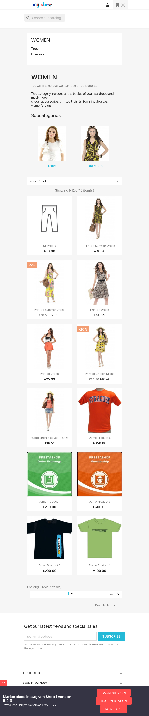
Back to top (106, 605)
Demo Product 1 (99, 565)
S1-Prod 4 (49, 246)
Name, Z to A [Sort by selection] (74, 181)
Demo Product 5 (100, 438)
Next (115, 594)
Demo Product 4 (49, 501)
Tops (35, 49)
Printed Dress (99, 310)
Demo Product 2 (49, 565)
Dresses (37, 54)
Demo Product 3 (100, 501)
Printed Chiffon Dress (99, 374)
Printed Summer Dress (99, 246)
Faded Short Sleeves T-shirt (49, 438)
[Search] (44, 18)
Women (40, 40)
